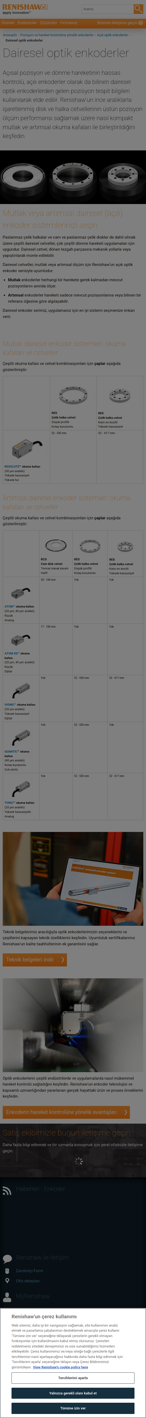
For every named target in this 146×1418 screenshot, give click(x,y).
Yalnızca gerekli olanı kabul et (73, 1397)
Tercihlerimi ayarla (73, 1381)
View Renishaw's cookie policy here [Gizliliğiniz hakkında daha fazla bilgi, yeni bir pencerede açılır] (60, 1370)
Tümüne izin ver (73, 1412)
